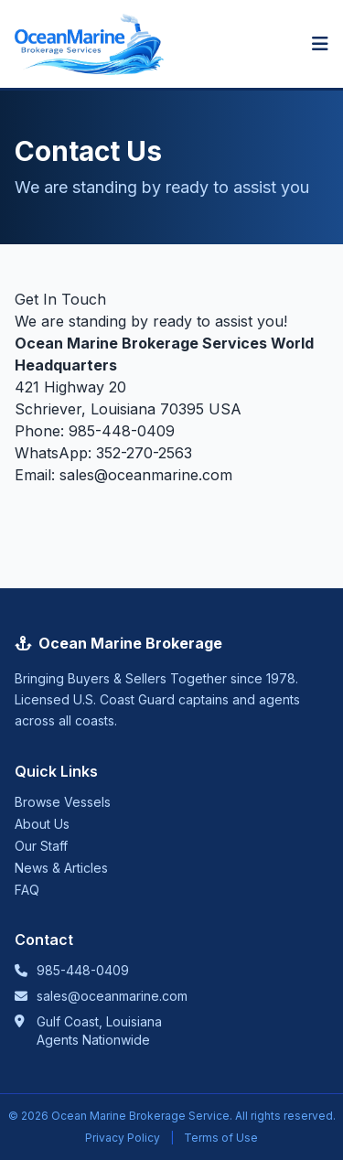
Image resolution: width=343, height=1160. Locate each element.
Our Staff (41, 846)
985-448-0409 (122, 431)
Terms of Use (221, 1137)
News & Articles (61, 867)
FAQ (27, 889)
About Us (42, 824)
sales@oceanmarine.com (145, 475)
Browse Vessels (63, 802)
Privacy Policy (122, 1137)
